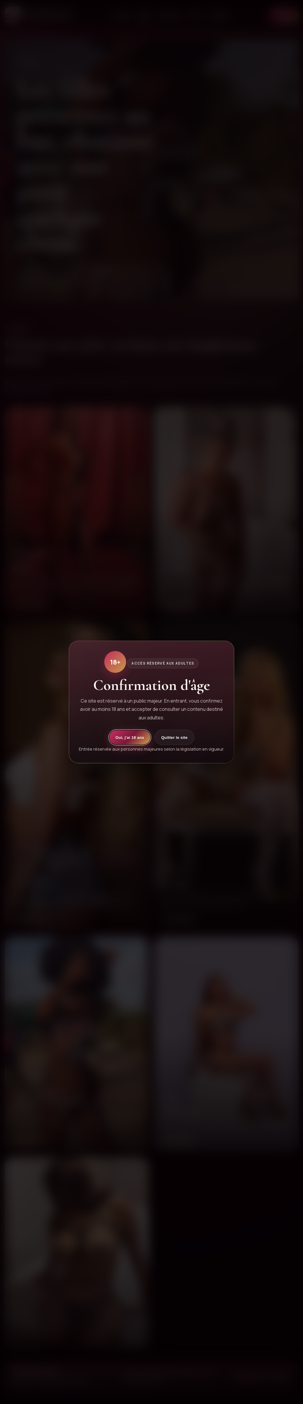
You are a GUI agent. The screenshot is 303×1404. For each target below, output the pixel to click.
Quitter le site (174, 737)
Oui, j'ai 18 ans (129, 737)
